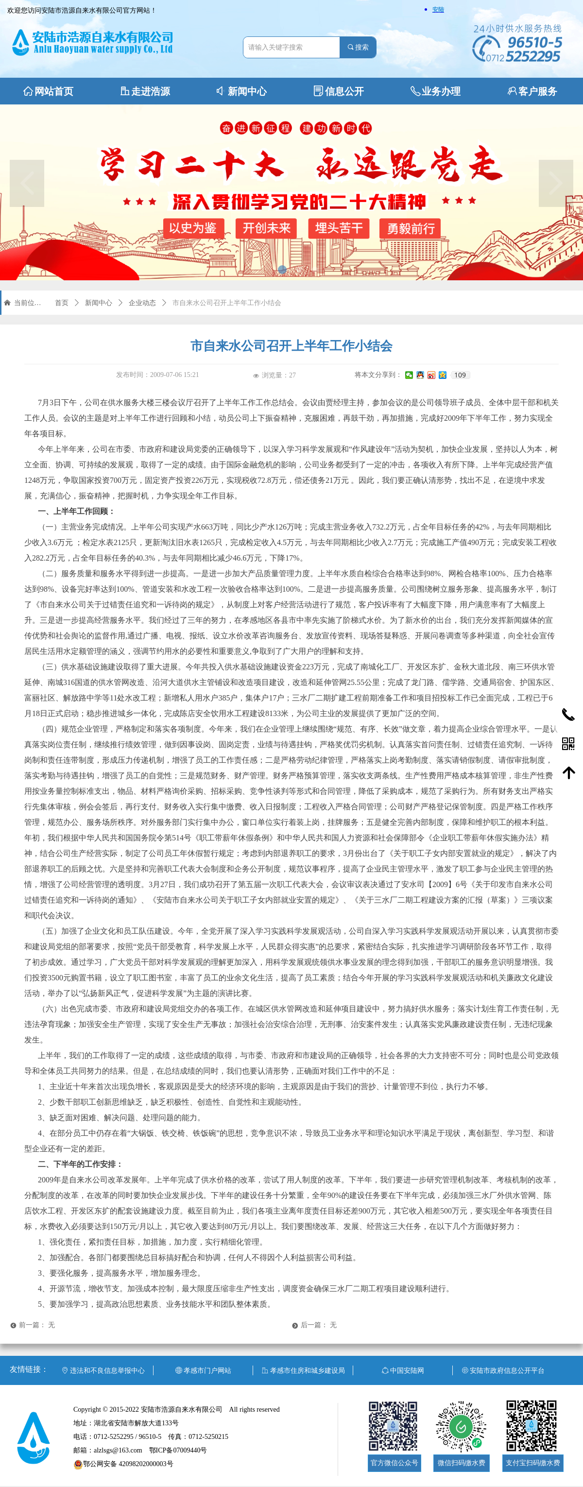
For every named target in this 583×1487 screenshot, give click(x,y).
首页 (62, 303)
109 (460, 375)
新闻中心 (98, 303)
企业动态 (142, 303)
